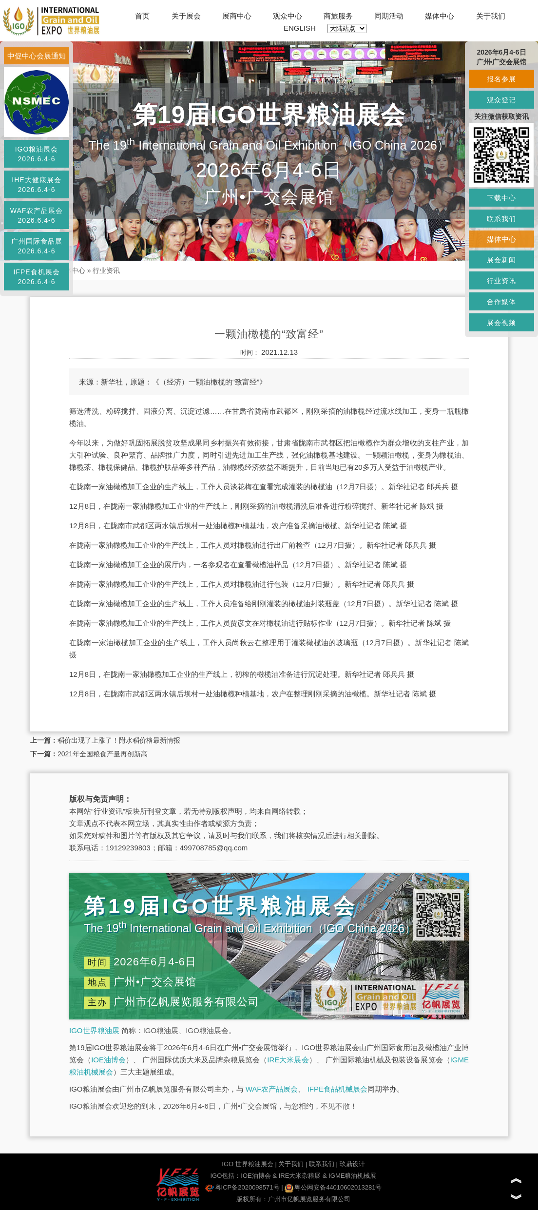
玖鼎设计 (352, 1164)
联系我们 (321, 1164)
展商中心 (236, 16)
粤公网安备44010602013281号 (333, 1187)
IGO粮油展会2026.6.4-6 (36, 154)
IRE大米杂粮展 (300, 1175)
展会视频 (501, 323)
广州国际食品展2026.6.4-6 (36, 246)
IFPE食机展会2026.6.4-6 (36, 277)
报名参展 (501, 79)
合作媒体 (501, 302)
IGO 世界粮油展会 (247, 1164)
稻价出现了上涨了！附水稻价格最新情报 (119, 740)
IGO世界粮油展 (94, 1030)
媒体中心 (439, 16)
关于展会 (186, 16)
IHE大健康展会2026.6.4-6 (36, 184)
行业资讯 (106, 270)
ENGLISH (300, 28)
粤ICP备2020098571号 (242, 1187)
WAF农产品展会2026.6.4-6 (36, 215)
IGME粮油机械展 (352, 1175)
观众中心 (287, 16)
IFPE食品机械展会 (337, 1089)
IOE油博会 (108, 1060)
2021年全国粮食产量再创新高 (103, 754)
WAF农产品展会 (272, 1089)
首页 (142, 16)
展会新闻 (501, 260)
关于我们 (490, 16)
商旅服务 (338, 16)
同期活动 (389, 16)
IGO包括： (225, 1175)
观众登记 (501, 100)
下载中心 (501, 198)
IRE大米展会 (287, 1060)
